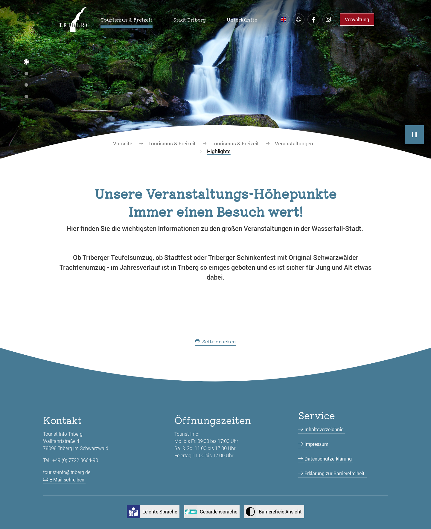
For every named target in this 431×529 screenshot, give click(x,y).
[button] (126, 19)
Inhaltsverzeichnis (323, 429)
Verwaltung (357, 19)
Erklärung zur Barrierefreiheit (334, 473)
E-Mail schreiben (66, 479)
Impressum (316, 444)
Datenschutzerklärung (328, 458)
